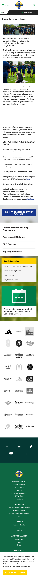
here (23, 152)
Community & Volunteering (19, 513)
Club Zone (19, 499)
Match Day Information (19, 493)
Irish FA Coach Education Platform (19, 213)
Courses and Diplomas (12, 271)
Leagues (19, 531)
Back (3, 12)
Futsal (19, 516)
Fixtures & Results (19, 485)
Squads (19, 490)
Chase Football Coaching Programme (18, 266)
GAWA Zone (19, 496)
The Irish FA (19, 539)
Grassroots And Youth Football (19, 508)
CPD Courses (9, 275)
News (19, 542)
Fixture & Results (19, 525)
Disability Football (19, 510)
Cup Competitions (19, 528)
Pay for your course (11, 280)
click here (30, 199)
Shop (19, 545)
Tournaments (19, 487)
